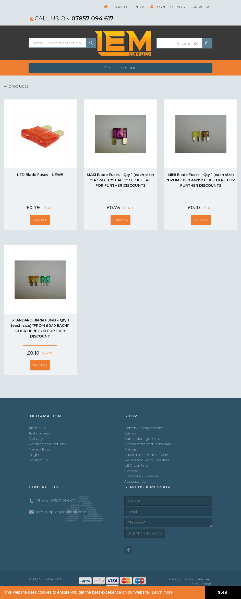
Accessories (135, 481)
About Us (122, 7)
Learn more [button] (162, 592)
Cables (130, 433)
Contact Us (200, 7)
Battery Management (143, 428)
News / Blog (40, 449)
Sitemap (204, 579)
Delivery (177, 7)
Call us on (72, 18)
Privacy (174, 579)
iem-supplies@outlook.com (61, 511)
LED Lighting (136, 465)
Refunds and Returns (47, 444)
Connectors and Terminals (147, 444)
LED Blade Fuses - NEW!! (40, 174)
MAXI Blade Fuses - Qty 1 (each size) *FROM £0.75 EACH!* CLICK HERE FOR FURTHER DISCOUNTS (120, 180)
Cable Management (142, 438)
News (140, 7)
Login (157, 7)
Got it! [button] (223, 592)
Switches (132, 470)
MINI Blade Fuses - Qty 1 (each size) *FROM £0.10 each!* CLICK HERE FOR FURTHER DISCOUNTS (201, 180)
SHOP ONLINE (120, 68)
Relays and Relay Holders (146, 460)
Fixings (130, 449)
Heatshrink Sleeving (142, 476)
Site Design (201, 584)
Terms (189, 579)
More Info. (40, 219)
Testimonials (39, 433)
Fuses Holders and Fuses (146, 454)
